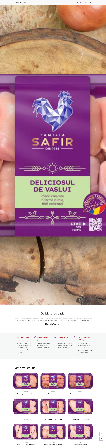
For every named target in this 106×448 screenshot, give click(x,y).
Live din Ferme (23, 337)
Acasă (75, 2)
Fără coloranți (42, 337)
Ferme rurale (63, 337)
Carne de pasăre (80, 2)
